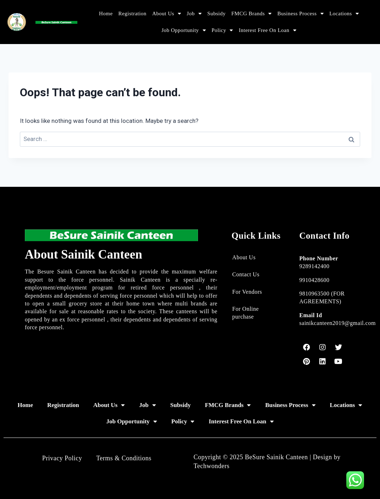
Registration (133, 13)
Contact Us (246, 274)
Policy (222, 30)
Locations (344, 13)
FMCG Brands (251, 13)
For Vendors (247, 292)
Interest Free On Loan (267, 30)
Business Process (300, 13)
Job (194, 13)
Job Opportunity (183, 30)
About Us (166, 13)
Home (106, 13)
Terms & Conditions (124, 458)
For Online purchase (245, 313)
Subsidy (216, 13)
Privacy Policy (62, 458)
